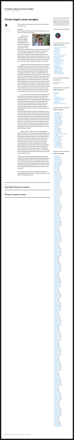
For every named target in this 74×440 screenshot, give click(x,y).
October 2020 (57, 238)
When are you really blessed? (60, 103)
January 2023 (56, 205)
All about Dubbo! (57, 50)
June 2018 (56, 274)
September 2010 (57, 384)
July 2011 (56, 372)
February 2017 (57, 294)
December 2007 (57, 425)
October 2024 (57, 178)
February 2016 (57, 302)
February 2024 (57, 188)
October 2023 (56, 193)
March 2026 (56, 157)
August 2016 (56, 297)
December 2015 (57, 305)
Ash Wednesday (57, 122)
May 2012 (56, 359)
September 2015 (57, 309)
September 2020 (57, 240)
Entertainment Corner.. (58, 67)
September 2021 (57, 225)
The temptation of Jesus (59, 99)
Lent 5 (55, 94)
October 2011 (56, 368)
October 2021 (56, 223)
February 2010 (57, 393)
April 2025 (56, 171)
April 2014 (56, 330)
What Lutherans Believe (59, 73)
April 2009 (56, 405)
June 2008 (56, 418)
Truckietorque (57, 65)
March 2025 (56, 172)
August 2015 (56, 310)
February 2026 (57, 158)
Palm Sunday (56, 93)
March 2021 (56, 232)
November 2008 (57, 412)
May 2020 (56, 245)
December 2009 (57, 395)
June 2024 (56, 183)
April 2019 (56, 261)
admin (6, 27)
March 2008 (56, 422)
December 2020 (57, 236)
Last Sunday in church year (59, 133)
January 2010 (56, 394)
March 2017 (56, 292)
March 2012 (56, 361)
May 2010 (56, 389)
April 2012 (56, 360)
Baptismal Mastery (58, 71)
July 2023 (56, 197)
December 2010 (57, 380)
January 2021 (56, 235)
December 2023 (57, 191)
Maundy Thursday (57, 136)
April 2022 (56, 216)
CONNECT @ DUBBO (58, 68)
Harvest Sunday (57, 132)
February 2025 (57, 173)
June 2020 (56, 243)
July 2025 (56, 167)
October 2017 (56, 284)
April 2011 (56, 375)
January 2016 (56, 304)
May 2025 (56, 169)
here (57, 83)
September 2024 (57, 179)
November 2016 (57, 296)
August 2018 (56, 271)
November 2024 (57, 177)
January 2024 (57, 189)
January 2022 (56, 220)
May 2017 (56, 290)
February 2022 (57, 218)
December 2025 (57, 161)
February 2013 (57, 348)
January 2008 (57, 424)
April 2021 (56, 231)
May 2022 (56, 215)
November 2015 (57, 306)
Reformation (56, 142)
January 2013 (56, 349)
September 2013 (57, 339)
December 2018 (57, 266)
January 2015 (56, 319)
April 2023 (56, 201)
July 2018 (56, 272)
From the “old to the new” (59, 61)
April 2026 (56, 156)
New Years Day (57, 137)
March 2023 (56, 202)
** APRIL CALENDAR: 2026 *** (60, 55)
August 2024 (56, 181)
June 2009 (56, 403)
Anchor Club (56, 53)
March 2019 (56, 262)
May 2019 (56, 260)
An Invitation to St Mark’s (59, 63)
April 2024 (56, 186)
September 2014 (57, 324)
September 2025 (57, 164)
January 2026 (56, 159)
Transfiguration (57, 143)
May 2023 (56, 200)
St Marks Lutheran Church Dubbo (19, 9)
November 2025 (57, 162)
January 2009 (57, 409)
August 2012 (56, 355)
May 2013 (56, 344)
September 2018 (57, 270)
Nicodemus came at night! (59, 98)
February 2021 (57, 233)
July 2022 (56, 212)
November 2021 (57, 222)
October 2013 (56, 338)
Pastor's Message (57, 139)
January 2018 (56, 280)
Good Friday (56, 131)
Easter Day (56, 92)
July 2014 (56, 326)
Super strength (57, 101)
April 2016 (56, 300)
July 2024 (56, 182)
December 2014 (57, 320)
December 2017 (57, 281)
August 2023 (56, 196)
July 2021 (56, 227)
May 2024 (56, 184)
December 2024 (57, 176)
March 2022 (56, 217)
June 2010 (56, 388)
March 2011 (56, 377)
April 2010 (56, 390)
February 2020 (57, 248)
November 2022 (57, 207)
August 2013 (56, 340)
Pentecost (56, 141)
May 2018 (56, 275)
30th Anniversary (57, 112)
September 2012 (57, 354)
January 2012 (56, 364)
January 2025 (56, 174)
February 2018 (57, 279)
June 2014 (56, 328)
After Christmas (57, 114)
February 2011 (57, 378)
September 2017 (57, 285)
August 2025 (56, 166)
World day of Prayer (58, 147)
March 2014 (56, 331)
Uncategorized (57, 146)
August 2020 (56, 241)
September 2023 (57, 194)
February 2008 (57, 423)
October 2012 (56, 353)
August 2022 (56, 211)
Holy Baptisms (57, 62)
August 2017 (56, 286)
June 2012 (56, 358)
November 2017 (57, 282)
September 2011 (57, 369)
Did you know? (57, 57)
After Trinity (56, 118)
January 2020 (57, 250)
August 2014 (56, 325)
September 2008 (57, 414)
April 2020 (56, 246)
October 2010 (56, 383)
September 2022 (57, 210)
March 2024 (56, 187)
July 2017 (56, 287)
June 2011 (56, 373)
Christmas (56, 124)
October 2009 (57, 398)
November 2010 (57, 382)
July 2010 (56, 387)
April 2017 (56, 291)
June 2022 (56, 213)
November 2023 (57, 192)
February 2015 (57, 318)
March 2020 (56, 247)
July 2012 (56, 356)
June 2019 (56, 259)
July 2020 (56, 242)
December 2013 (57, 335)
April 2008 (56, 420)
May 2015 (56, 314)
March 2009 (56, 407)
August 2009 (56, 400)
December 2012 (57, 350)
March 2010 (56, 392)
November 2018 (57, 267)
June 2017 (56, 289)
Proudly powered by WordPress (24, 434)
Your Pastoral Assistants (59, 72)
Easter (55, 127)
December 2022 (57, 206)
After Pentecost (8, 30)
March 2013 (56, 346)
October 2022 (56, 208)
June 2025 (56, 168)
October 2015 (56, 307)
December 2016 (57, 295)
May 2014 (56, 329)
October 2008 (57, 413)
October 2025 (56, 163)
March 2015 (56, 316)
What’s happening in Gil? (59, 56)
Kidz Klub (56, 51)
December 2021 (57, 221)
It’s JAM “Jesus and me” (59, 60)
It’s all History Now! (58, 58)
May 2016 (56, 299)
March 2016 (56, 301)
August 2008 (56, 415)
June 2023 (56, 198)
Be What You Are (57, 102)
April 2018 (56, 276)
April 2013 (56, 345)
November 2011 (57, 366)
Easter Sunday (57, 128)
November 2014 (57, 321)
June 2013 (56, 343)
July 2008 (56, 417)
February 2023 (57, 203)
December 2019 (57, 251)
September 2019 (57, 255)
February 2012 (57, 363)
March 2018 (56, 277)
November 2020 (57, 237)
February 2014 (57, 333)
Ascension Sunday (57, 121)
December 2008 (57, 410)
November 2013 (57, 336)
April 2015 (56, 315)
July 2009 (56, 402)
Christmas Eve (57, 126)
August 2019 (56, 256)
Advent (55, 113)
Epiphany (56, 129)
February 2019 (57, 264)
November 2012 (57, 351)
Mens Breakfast (57, 52)
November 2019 (57, 252)
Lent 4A (55, 96)
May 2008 (56, 419)
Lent (55, 134)
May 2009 (56, 404)
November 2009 (57, 397)
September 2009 (57, 399)
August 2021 (56, 226)
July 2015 (56, 311)
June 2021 (56, 228)
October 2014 (56, 323)
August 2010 (56, 385)
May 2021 (56, 230)
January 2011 (56, 379)
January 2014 (56, 334)
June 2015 (56, 313)
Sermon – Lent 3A (57, 97)
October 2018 (56, 269)
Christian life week (58, 123)
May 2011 (56, 374)
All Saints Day (57, 119)
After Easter (56, 116)
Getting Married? (57, 66)
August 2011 (56, 370)
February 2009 (57, 408)
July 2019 (56, 257)
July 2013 (56, 341)
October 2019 (56, 253)
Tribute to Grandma (58, 70)
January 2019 (56, 265)
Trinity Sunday (57, 144)
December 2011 (57, 365)
